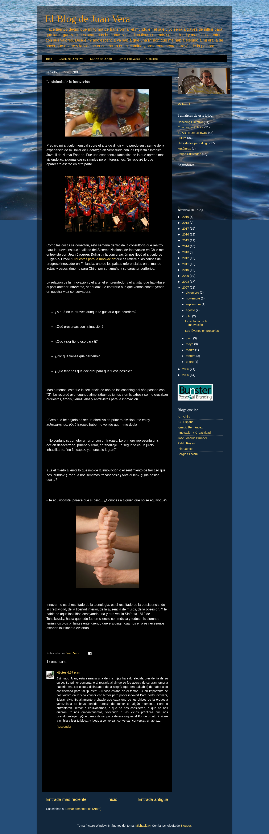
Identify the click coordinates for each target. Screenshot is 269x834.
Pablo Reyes (186, 443)
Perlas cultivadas (129, 58)
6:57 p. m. (73, 672)
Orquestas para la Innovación (93, 259)
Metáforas (184, 148)
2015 (186, 240)
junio (189, 338)
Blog (49, 58)
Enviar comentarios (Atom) (83, 809)
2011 (186, 264)
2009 (186, 275)
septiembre (194, 304)
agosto (191, 310)
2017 (186, 228)
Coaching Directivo (71, 58)
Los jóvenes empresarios (202, 330)
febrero (191, 356)
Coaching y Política (190, 127)
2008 (186, 281)
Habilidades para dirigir (193, 143)
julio (189, 316)
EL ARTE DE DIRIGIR (192, 132)
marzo (190, 350)
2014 (186, 246)
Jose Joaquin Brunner (192, 438)
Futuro (182, 138)
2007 (186, 287)
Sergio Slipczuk (188, 454)
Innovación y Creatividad (194, 432)
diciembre (193, 292)
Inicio (112, 799)
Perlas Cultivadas (189, 154)
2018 (186, 222)
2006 (186, 369)
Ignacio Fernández (190, 427)
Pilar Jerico (185, 448)
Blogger (186, 825)
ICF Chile (184, 416)
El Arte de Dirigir (101, 58)
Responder (64, 726)
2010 (186, 270)
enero (190, 361)
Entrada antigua (153, 799)
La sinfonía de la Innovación (196, 323)
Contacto (152, 58)
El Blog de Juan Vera (87, 18)
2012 (186, 258)
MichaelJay (143, 825)
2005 (186, 375)
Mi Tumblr (184, 104)
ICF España (186, 422)
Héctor (61, 672)
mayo (190, 344)
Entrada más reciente (66, 799)
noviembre (193, 298)
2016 (186, 234)
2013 (186, 252)
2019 (186, 217)
